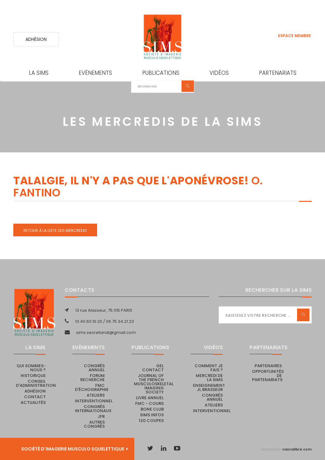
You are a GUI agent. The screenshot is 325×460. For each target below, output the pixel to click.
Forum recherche (92, 378)
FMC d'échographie (92, 387)
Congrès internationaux (93, 409)
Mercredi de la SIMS (209, 378)
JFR (101, 416)
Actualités (33, 402)
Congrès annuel (94, 368)
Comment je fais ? (209, 368)
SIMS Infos (152, 415)
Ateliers (96, 395)
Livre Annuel (150, 398)
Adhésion (36, 39)
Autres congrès (94, 424)
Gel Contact (153, 368)
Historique (33, 376)
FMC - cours (149, 403)
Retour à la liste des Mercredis (55, 230)
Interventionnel (94, 401)
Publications (160, 73)
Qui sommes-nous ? (31, 368)
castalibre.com (297, 449)
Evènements (95, 73)
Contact (35, 397)
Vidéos (219, 73)
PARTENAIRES (268, 366)
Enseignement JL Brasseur (209, 387)
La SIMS (39, 73)
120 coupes (151, 421)
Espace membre (294, 35)
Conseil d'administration (36, 383)
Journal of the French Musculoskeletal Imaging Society (154, 384)
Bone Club (152, 409)
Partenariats (277, 73)
